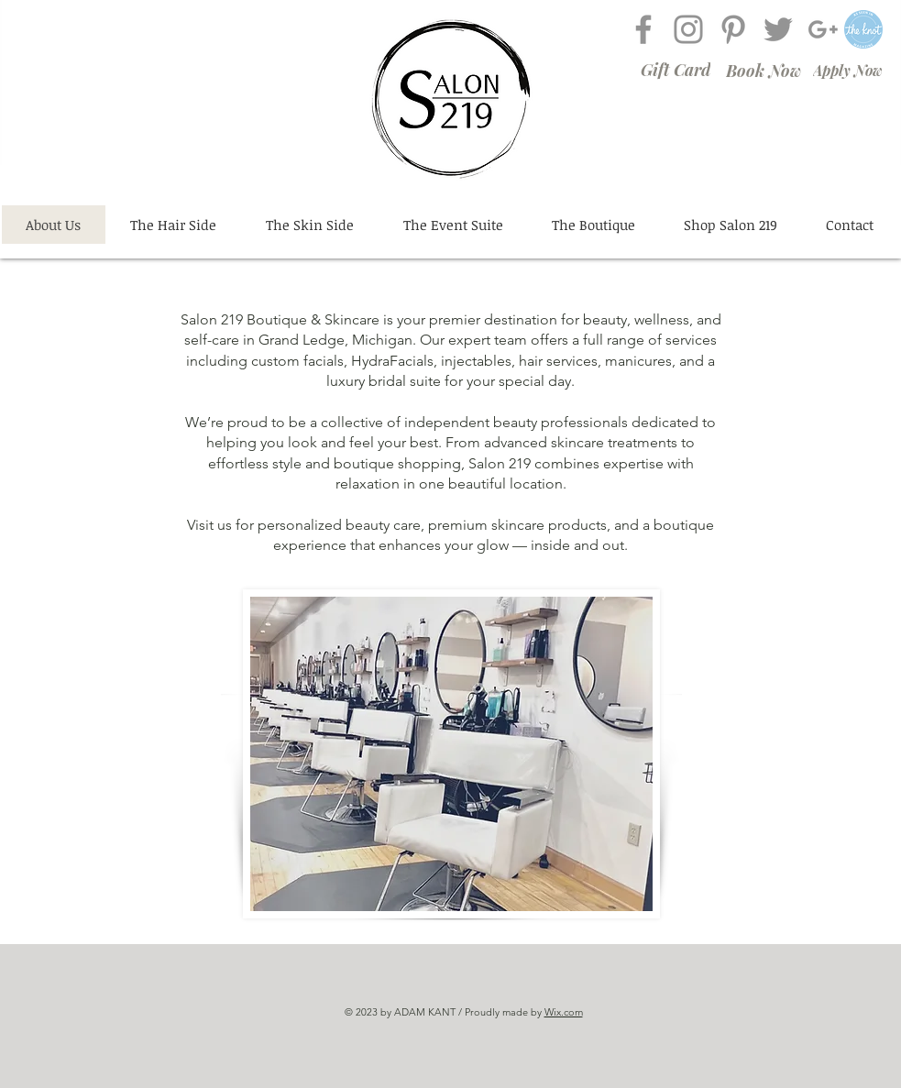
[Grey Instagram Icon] (688, 29)
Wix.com (563, 1012)
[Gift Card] (676, 70)
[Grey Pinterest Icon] (733, 29)
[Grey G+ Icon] (823, 29)
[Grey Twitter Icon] (778, 29)
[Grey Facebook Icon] (643, 29)
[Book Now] (764, 70)
